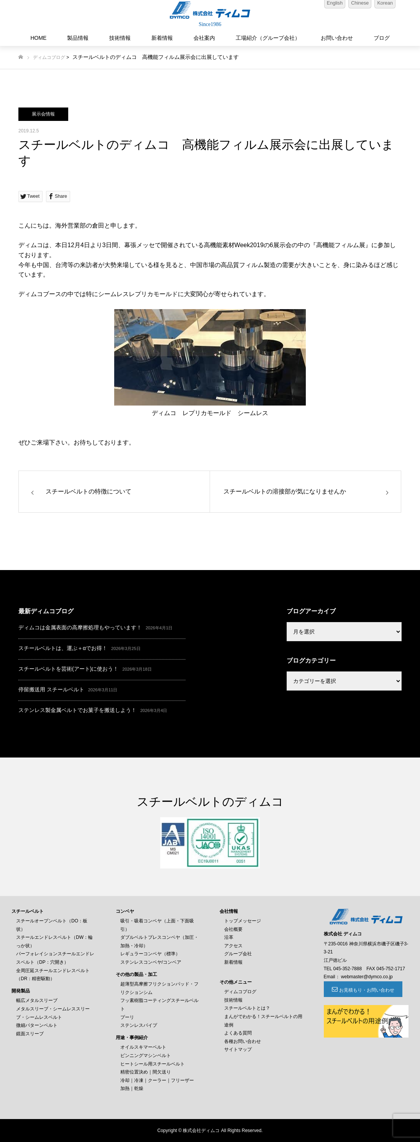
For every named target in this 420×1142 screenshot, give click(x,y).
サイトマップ (238, 1049)
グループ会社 (238, 953)
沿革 (228, 937)
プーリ (127, 1017)
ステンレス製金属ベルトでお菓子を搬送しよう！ (77, 710)
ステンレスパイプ (138, 1025)
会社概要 (233, 929)
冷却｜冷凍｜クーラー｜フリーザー (157, 1080)
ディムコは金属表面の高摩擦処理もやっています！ (80, 627)
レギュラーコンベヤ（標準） (150, 953)
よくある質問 (238, 1033)
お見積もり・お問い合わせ (365, 990)
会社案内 (204, 38)
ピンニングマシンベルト (145, 1055)
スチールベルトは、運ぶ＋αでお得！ (62, 648)
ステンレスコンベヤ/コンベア (150, 962)
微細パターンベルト (36, 1025)
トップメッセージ (242, 921)
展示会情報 (43, 114)
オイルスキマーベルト (143, 1047)
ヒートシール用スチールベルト (152, 1064)
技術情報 (120, 38)
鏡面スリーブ (30, 1033)
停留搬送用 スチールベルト (51, 689)
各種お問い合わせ (242, 1041)
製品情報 (78, 38)
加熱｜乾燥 (131, 1088)
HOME (38, 38)
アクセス (233, 945)
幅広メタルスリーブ (36, 1000)
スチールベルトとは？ (247, 1008)
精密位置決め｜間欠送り (145, 1072)
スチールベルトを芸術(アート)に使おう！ (68, 669)
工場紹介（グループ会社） (268, 38)
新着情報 (162, 38)
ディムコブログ (49, 57)
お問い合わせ (337, 38)
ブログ (382, 38)
